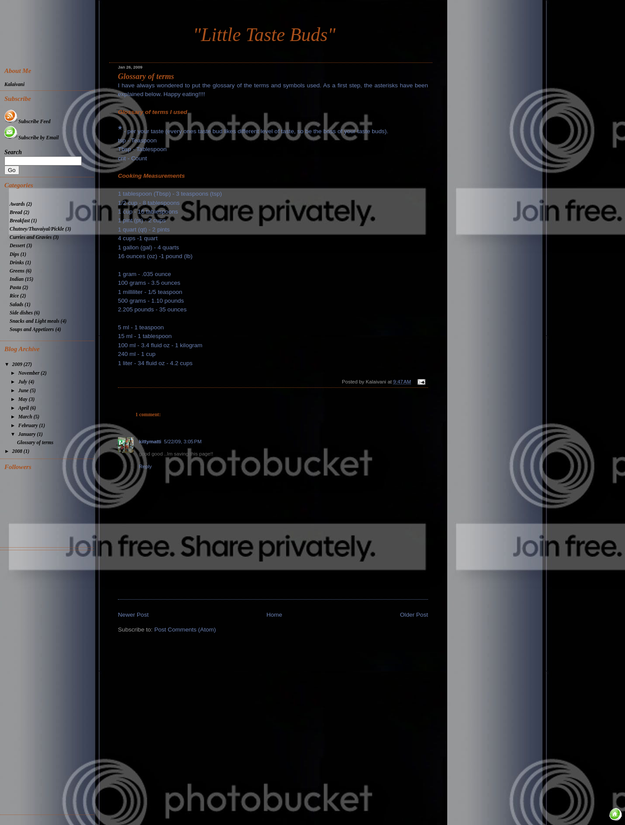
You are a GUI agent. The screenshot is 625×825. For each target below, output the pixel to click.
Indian (17, 279)
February (28, 425)
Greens (17, 271)
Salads (16, 304)
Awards (17, 204)
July (23, 382)
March (26, 417)
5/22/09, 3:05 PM (182, 441)
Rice (14, 296)
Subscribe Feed (27, 121)
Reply (145, 466)
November (29, 373)
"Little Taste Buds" (264, 34)
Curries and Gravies (31, 237)
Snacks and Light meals (34, 321)
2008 (18, 451)
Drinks (17, 263)
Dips (14, 254)
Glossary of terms (146, 76)
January (27, 434)
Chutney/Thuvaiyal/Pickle (37, 229)
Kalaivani (14, 84)
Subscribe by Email (31, 138)
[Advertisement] (49, 681)
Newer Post (133, 614)
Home (274, 614)
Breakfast (20, 221)
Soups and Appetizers (32, 329)
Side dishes (21, 313)
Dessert (17, 246)
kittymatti (150, 441)
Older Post (414, 614)
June (24, 391)
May (23, 399)
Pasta (15, 287)
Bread (16, 212)
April (24, 408)
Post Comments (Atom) (185, 629)
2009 (18, 364)
